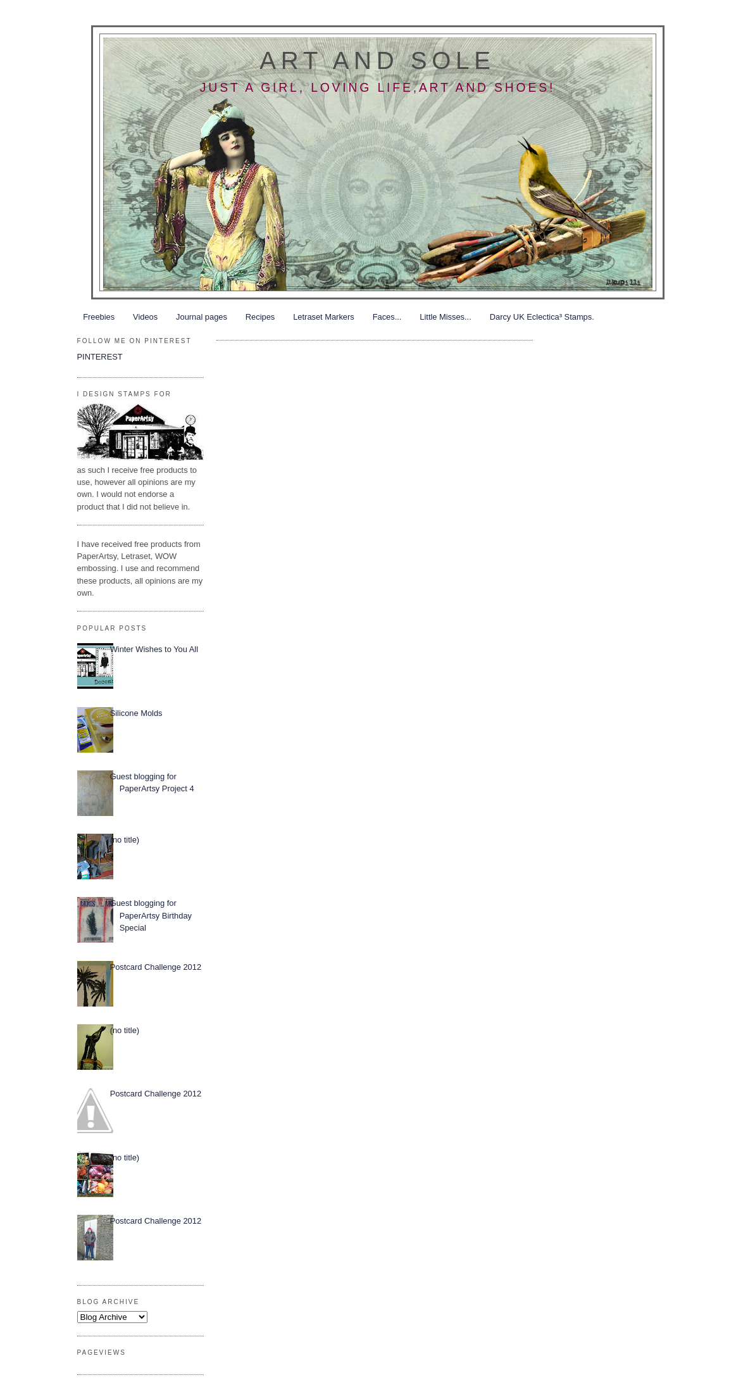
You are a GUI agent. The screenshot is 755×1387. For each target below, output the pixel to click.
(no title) (124, 839)
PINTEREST (100, 356)
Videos (145, 317)
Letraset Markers (323, 317)
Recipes (260, 317)
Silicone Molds (136, 713)
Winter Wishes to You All (154, 649)
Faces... (387, 317)
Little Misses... (445, 317)
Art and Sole (377, 60)
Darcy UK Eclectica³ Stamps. (542, 317)
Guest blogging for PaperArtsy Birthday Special (151, 915)
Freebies (99, 317)
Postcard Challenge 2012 (155, 967)
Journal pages (201, 317)
